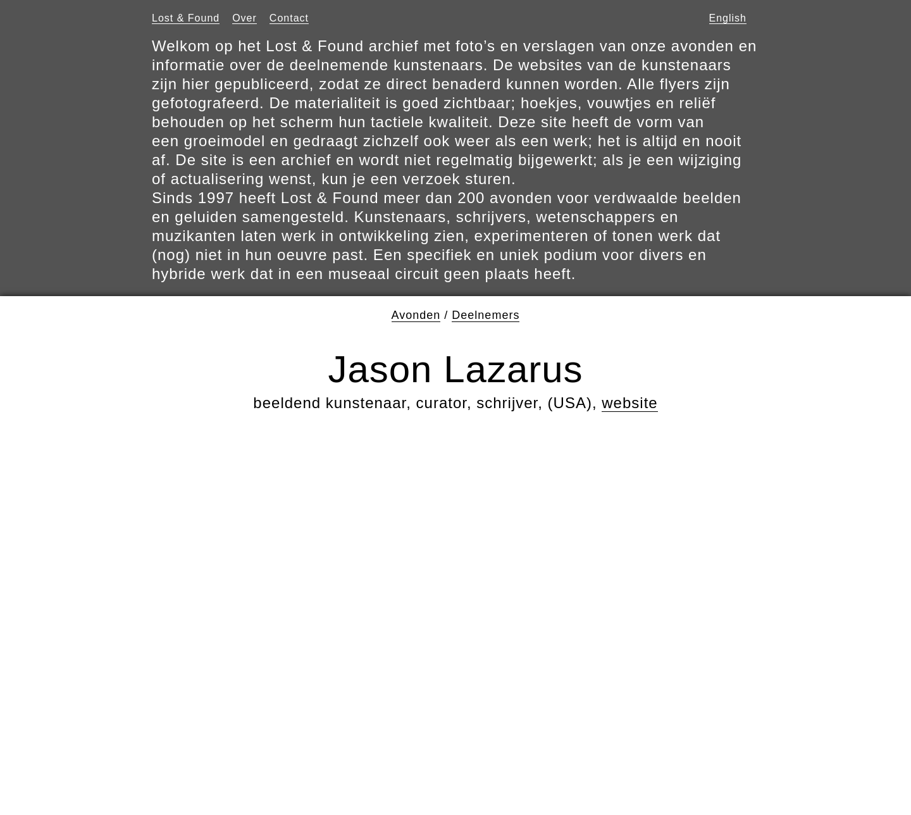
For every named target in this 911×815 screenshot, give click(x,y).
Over (244, 18)
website (629, 402)
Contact (289, 18)
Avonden (416, 315)
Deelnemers (485, 315)
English (728, 18)
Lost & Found (186, 18)
